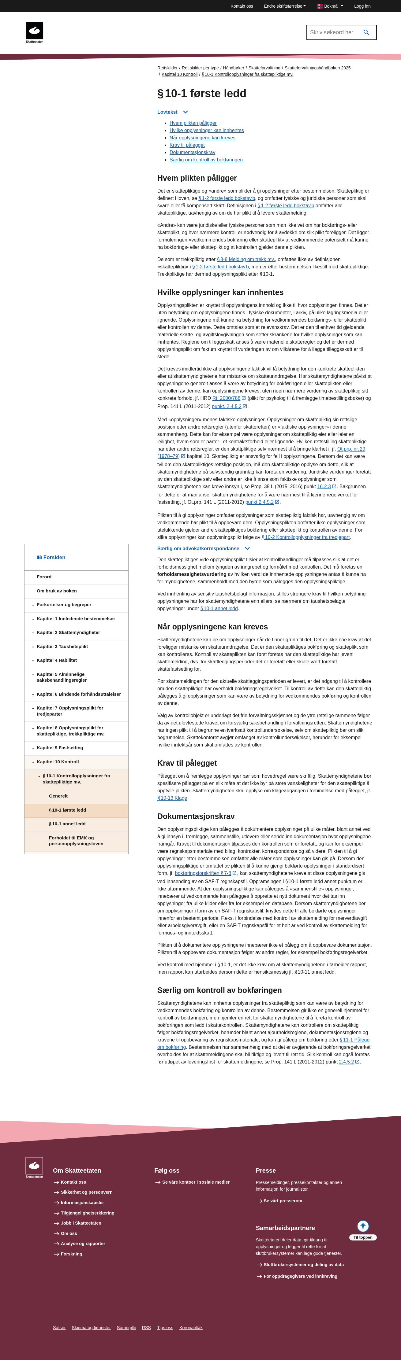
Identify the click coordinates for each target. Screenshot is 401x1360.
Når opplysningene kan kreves (202, 138)
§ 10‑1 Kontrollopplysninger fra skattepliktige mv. (247, 74)
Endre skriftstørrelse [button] (283, 6)
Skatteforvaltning (264, 67)
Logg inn (362, 6)
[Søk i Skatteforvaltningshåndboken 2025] (341, 32)
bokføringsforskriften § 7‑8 (203, 873)
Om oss (69, 1233)
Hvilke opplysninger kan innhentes (207, 130)
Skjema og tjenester (91, 1327)
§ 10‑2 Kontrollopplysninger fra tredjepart (306, 537)
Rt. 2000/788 (226, 398)
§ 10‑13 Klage (172, 798)
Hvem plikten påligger (193, 123)
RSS (146, 1327)
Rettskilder (167, 67)
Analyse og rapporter (83, 1243)
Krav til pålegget (187, 145)
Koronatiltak (191, 1327)
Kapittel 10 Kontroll (180, 74)
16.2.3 (324, 487)
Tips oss (165, 1327)
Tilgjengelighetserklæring (87, 1213)
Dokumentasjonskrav (192, 152)
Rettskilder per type (200, 67)
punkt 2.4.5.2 (259, 502)
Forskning (71, 1253)
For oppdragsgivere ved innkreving (301, 1276)
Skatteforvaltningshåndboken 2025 (86, 25)
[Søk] (366, 33)
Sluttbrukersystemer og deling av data (304, 1264)
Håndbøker (233, 67)
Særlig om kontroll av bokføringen (206, 160)
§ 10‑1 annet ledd (219, 608)
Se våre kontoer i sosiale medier (196, 1182)
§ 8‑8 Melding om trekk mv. (246, 259)
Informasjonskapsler (82, 1202)
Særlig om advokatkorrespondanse (198, 548)
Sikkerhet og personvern (87, 1192)
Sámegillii (126, 1327)
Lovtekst (167, 112)
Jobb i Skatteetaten (81, 1223)
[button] (330, 6)
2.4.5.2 (346, 1062)
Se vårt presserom (283, 1200)
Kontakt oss (242, 6)
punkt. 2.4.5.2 (227, 407)
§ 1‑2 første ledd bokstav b (226, 198)
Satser (59, 1327)
